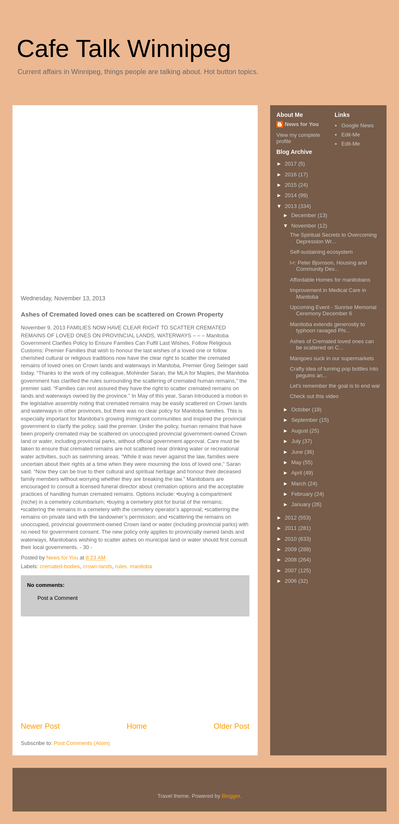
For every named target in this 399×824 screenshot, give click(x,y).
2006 (291, 581)
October (301, 409)
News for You (302, 124)
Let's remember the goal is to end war (335, 386)
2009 (291, 549)
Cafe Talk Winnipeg (124, 48)
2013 (291, 206)
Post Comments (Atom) (82, 743)
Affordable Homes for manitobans (330, 280)
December (304, 215)
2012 (291, 518)
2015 (291, 185)
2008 (291, 560)
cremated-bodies (60, 566)
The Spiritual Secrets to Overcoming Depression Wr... (333, 238)
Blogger (231, 796)
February (303, 494)
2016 (291, 174)
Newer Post (40, 726)
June (298, 452)
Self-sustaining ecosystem (321, 252)
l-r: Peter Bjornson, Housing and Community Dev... (328, 266)
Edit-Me (350, 134)
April (297, 473)
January (301, 504)
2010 (291, 539)
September (305, 420)
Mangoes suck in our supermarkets (332, 358)
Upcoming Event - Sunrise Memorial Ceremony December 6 (333, 310)
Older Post (231, 726)
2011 (291, 528)
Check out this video (314, 396)
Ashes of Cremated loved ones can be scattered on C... (332, 344)
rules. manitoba (133, 566)
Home (137, 726)
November (304, 226)
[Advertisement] (62, 155)
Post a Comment (57, 598)
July (297, 441)
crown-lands (97, 566)
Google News (357, 125)
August (300, 431)
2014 (291, 195)
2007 (291, 570)
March (299, 483)
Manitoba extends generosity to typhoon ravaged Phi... (327, 327)
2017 (291, 164)
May (297, 462)
